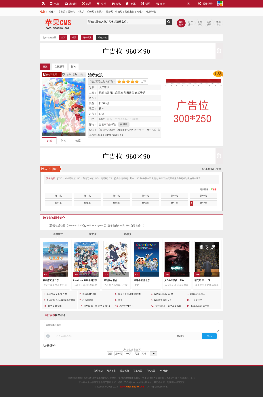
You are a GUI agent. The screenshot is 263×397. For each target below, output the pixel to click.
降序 (214, 189)
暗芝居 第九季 (55, 306)
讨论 (63, 140)
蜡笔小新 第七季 (142, 280)
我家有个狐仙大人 (162, 300)
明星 (145, 3)
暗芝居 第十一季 (202, 280)
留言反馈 (209, 23)
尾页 (137, 353)
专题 (131, 3)
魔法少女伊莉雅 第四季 (129, 294)
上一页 (118, 353)
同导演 (127, 234)
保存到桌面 (51, 74)
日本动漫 (87, 37)
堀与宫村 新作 (110, 280)
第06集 (203, 195)
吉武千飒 (140, 92)
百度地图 (137, 370)
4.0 (76, 274)
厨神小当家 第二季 (200, 306)
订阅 (81, 74)
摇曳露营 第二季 (51, 280)
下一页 (128, 353)
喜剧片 (61, 11)
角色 (160, 3)
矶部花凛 (104, 92)
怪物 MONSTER (90, 294)
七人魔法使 (196, 300)
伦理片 (140, 11)
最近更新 (181, 23)
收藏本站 (218, 23)
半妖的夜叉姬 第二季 (57, 294)
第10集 (145, 203)
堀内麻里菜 (116, 92)
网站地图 (150, 370)
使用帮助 (98, 370)
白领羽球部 (87, 300)
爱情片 (71, 11)
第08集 (87, 203)
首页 (63, 37)
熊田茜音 (129, 92)
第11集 (174, 203)
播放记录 (205, 3)
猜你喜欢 (58, 234)
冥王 (120, 300)
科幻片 (81, 11)
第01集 (58, 195)
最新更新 (124, 370)
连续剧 (71, 3)
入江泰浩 (104, 87)
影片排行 (190, 23)
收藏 (69, 74)
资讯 (116, 3)
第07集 (58, 203)
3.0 (167, 274)
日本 (101, 108)
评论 (73, 66)
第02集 (87, 195)
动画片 (118, 11)
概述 (45, 66)
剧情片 (100, 11)
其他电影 (129, 11)
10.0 (197, 274)
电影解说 (151, 11)
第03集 (116, 195)
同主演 (92, 234)
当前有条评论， (108, 124)
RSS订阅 (164, 370)
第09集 (116, 203)
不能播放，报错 (213, 169)
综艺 (86, 3)
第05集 (174, 195)
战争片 (109, 11)
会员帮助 (200, 23)
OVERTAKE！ (126, 306)
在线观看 (59, 66)
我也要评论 (124, 124)
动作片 (52, 11)
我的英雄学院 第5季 (163, 294)
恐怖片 (90, 11)
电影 (54, 3)
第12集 (198, 203)
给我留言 (111, 370)
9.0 (45, 274)
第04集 (145, 195)
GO (153, 353)
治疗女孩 (102, 37)
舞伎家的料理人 (197, 294)
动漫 (101, 3)
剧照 (49, 140)
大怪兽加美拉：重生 (174, 280)
